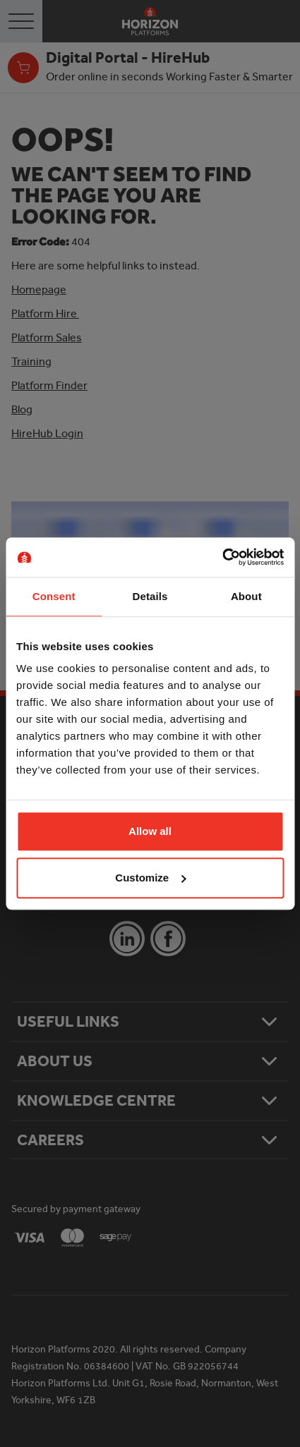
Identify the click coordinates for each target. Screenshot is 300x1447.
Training (31, 361)
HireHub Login (47, 433)
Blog (21, 409)
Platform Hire (45, 313)
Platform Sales (46, 337)
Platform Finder (49, 385)
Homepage (38, 289)
